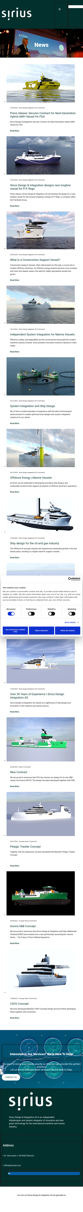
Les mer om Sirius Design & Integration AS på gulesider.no (41, 1195)
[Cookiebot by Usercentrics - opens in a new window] (70, 579)
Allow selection (41, 630)
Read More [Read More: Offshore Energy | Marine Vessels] (14, 492)
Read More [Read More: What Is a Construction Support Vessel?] (14, 280)
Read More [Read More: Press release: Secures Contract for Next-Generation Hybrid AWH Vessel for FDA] (14, 131)
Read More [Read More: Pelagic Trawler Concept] (14, 866)
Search (71, 3)
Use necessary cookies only (15, 631)
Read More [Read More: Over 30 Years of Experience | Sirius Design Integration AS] (14, 712)
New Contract (18, 772)
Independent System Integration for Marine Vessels (42, 334)
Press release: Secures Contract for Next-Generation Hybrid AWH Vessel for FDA (43, 115)
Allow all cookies (67, 630)
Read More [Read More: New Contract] (14, 786)
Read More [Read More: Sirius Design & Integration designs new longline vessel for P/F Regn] (14, 206)
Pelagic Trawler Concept (25, 846)
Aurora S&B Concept (23, 926)
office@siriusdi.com (12, 1165)
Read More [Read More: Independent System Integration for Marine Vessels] (14, 352)
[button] (69, 10)
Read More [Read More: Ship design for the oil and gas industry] (14, 557)
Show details (70, 622)
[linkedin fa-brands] (9, 1173)
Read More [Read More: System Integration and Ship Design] (14, 423)
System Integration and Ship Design (32, 406)
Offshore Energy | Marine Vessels (31, 477)
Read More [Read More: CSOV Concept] (14, 1018)
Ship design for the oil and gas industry (34, 543)
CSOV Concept (19, 1003)
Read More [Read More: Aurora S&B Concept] (14, 943)
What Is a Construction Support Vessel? (35, 260)
